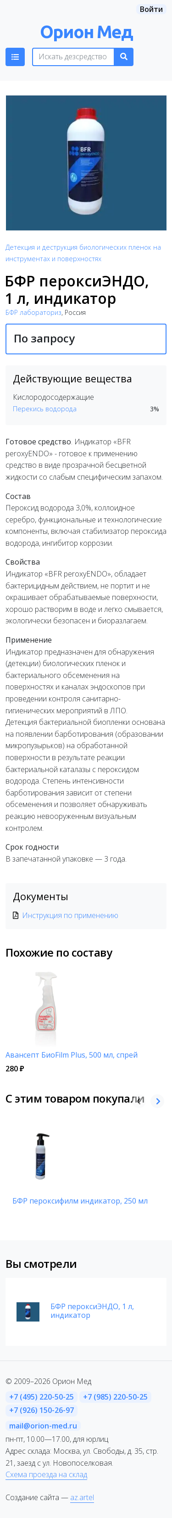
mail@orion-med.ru (43, 1426)
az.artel (82, 1497)
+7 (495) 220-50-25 (41, 1397)
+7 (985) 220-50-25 (115, 1397)
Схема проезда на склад (46, 1474)
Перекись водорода (45, 408)
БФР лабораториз (33, 312)
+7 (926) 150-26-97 (41, 1410)
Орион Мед (86, 31)
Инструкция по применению (70, 915)
